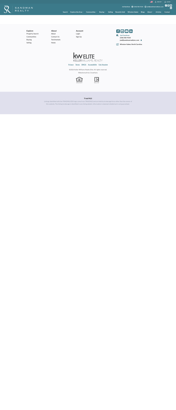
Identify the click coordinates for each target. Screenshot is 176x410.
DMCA (83, 65)
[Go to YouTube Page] (171, 5)
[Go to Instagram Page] (168, 5)
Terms (77, 65)
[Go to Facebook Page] (166, 5)
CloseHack (93, 73)
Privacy (71, 65)
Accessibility (92, 65)
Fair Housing (103, 65)
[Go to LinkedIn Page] (171, 8)
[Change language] (151, 1)
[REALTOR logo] (97, 80)
